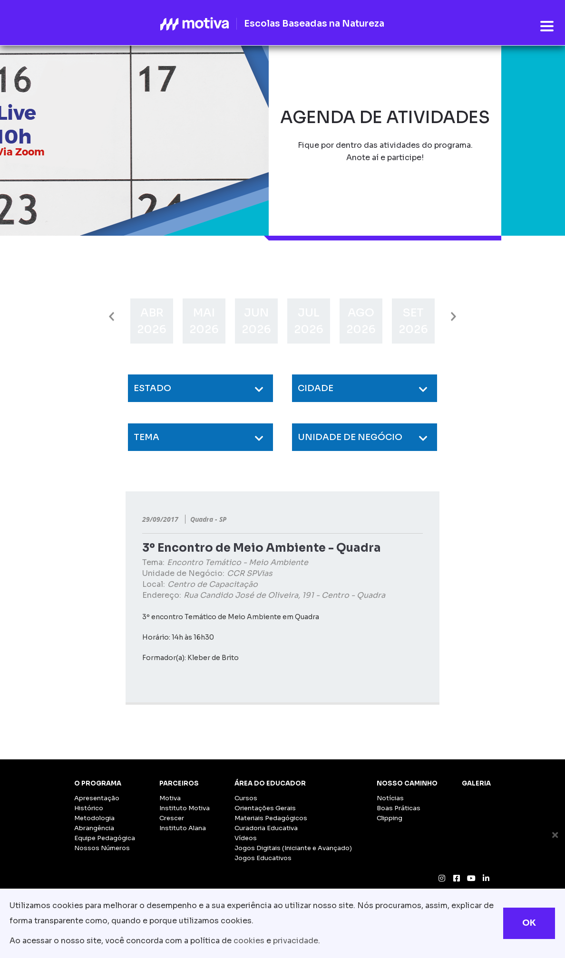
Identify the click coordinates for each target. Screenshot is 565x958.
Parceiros (179, 783)
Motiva (170, 798)
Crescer (171, 818)
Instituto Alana (182, 828)
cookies (249, 941)
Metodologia (94, 818)
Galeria (476, 783)
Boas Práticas (398, 808)
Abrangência (94, 828)
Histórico (88, 808)
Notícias (390, 798)
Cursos (245, 798)
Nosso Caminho (407, 783)
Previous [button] (111, 316)
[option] (151, 321)
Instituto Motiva (184, 808)
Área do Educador (270, 783)
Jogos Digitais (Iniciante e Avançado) (293, 848)
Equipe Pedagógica (104, 838)
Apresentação (96, 798)
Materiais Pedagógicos (270, 818)
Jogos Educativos (263, 858)
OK (529, 923)
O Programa (97, 783)
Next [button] (453, 316)
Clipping (389, 818)
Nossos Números (102, 848)
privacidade (295, 941)
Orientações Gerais (265, 808)
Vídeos (245, 838)
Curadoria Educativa (266, 828)
